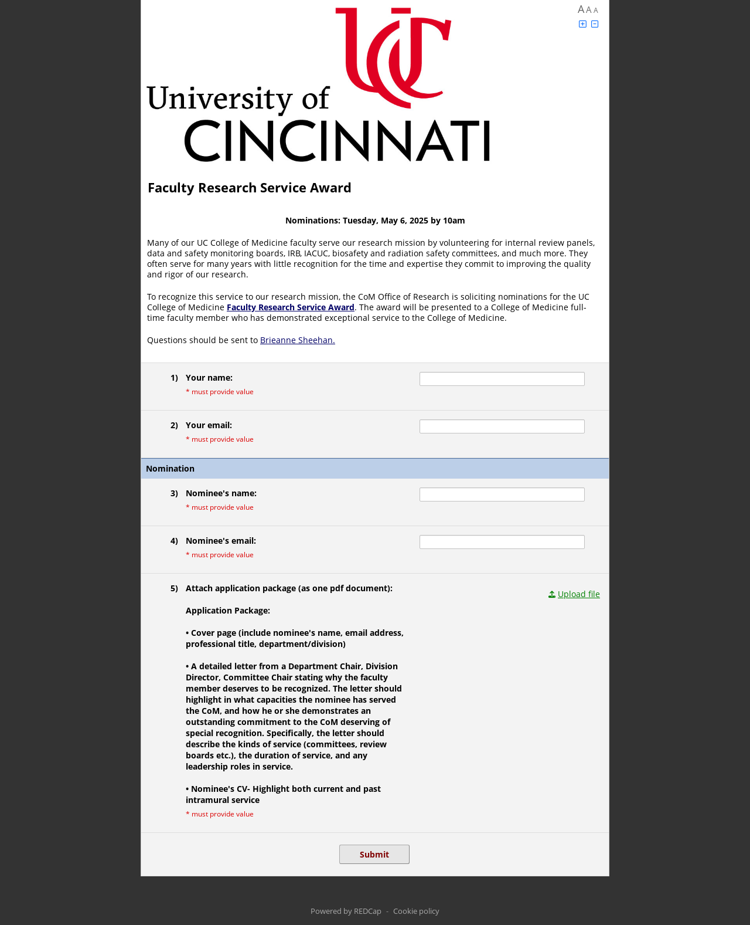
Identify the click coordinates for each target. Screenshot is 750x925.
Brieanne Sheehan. (297, 339)
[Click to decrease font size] (594, 23)
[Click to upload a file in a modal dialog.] (574, 593)
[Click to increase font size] (582, 23)
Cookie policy (416, 911)
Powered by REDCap (346, 911)
